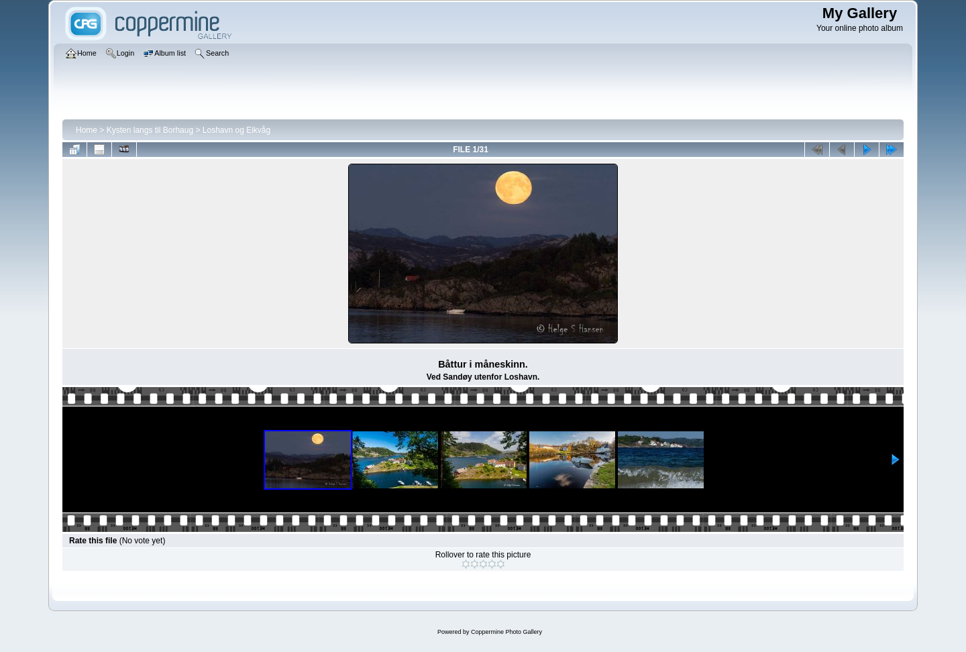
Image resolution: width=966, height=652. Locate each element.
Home (86, 130)
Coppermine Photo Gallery (506, 632)
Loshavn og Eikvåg (236, 130)
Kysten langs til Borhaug (150, 130)
